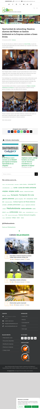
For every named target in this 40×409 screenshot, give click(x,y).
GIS (29, 366)
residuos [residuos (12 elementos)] (24, 212)
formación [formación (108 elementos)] (14, 195)
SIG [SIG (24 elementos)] (6, 215)
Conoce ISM (24, 316)
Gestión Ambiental (23, 366)
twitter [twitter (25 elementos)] (18, 217)
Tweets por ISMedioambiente (8, 227)
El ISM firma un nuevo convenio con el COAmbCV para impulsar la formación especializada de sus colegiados (9, 161)
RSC (10, 368)
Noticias (14, 40)
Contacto (24, 325)
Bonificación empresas (8, 344)
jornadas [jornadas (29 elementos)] (4, 204)
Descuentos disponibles (8, 340)
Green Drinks (27, 44)
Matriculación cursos (7, 337)
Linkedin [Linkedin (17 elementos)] (4, 208)
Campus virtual (6, 350)
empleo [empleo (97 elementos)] (5, 191)
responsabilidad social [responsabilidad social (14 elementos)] (30, 212)
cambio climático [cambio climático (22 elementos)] (23, 184)
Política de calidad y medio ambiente (26, 370)
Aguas (6, 366)
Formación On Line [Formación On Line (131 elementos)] (26, 195)
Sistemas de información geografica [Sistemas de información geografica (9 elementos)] (13, 215)
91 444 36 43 (16, 1)
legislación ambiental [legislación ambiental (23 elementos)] (30, 204)
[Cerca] (39, 398)
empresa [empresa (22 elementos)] (21, 191)
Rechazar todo (28, 406)
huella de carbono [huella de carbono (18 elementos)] (8, 202)
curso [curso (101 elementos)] (15, 187)
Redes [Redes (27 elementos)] (20, 212)
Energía (17, 366)
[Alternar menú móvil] (37, 8)
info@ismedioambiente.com (28, 1)
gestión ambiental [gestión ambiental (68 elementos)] (8, 199)
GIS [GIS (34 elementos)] (25, 198)
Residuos (33, 366)
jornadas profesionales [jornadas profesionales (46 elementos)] (14, 205)
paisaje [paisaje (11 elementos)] (8, 212)
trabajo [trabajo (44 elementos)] (14, 218)
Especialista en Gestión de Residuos (18, 280)
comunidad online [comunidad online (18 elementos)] (6, 187)
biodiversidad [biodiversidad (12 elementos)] (17, 184)
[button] (3, 156)
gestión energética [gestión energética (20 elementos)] (19, 198)
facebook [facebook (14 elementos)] (8, 195)
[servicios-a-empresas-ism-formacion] (19, 238)
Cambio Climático (16, 368)
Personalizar (21, 406)
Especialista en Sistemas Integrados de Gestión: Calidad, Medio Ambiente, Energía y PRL (21, 256)
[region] (28, 403)
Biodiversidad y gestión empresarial (18, 303)
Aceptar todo (35, 406)
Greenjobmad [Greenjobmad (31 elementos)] (30, 198)
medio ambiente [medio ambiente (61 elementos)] (26, 208)
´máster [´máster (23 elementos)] (22, 217)
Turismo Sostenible (33, 368)
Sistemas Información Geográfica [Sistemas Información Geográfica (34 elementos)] (27, 215)
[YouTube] (29, 338)
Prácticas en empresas (8, 347)
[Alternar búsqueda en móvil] (34, 8)
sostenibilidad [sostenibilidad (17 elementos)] (8, 217)
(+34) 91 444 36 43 (9, 321)
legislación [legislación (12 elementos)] (23, 204)
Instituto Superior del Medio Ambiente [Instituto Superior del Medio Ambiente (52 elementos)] (24, 202)
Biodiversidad (11, 366)
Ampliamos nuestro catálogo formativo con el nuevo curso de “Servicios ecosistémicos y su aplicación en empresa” (30, 161)
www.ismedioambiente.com (11, 326)
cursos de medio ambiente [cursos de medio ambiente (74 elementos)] (27, 188)
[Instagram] (32, 338)
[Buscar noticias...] (18, 174)
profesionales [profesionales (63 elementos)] (14, 212)
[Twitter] (25, 338)
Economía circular (24, 368)
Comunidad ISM (25, 322)
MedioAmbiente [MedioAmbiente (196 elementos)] (13, 208)
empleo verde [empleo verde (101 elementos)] (14, 191)
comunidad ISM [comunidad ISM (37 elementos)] (32, 184)
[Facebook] (22, 338)
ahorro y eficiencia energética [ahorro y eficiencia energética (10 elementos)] (10, 184)
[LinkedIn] (35, 338)
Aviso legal (24, 329)
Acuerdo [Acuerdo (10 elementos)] (3, 184)
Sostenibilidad (6, 368)
